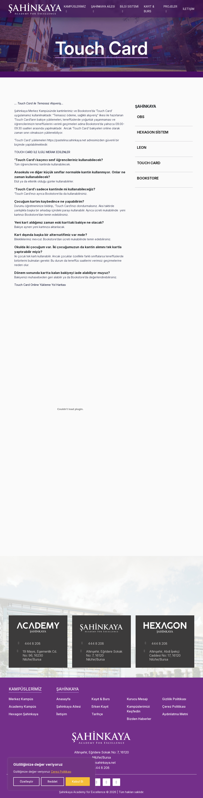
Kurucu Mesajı (137, 699)
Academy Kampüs (22, 706)
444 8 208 (28, 643)
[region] (51, 774)
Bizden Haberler (139, 719)
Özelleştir (26, 781)
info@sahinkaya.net (101, 763)
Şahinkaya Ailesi (68, 706)
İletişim (61, 714)
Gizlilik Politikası (174, 699)
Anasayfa (63, 699)
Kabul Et (77, 781)
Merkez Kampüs (21, 699)
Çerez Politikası (61, 771)
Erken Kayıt (100, 706)
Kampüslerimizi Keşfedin (138, 709)
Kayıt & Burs (101, 699)
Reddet (52, 781)
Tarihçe (97, 714)
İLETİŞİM (188, 8)
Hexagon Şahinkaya (23, 714)
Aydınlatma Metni (175, 714)
